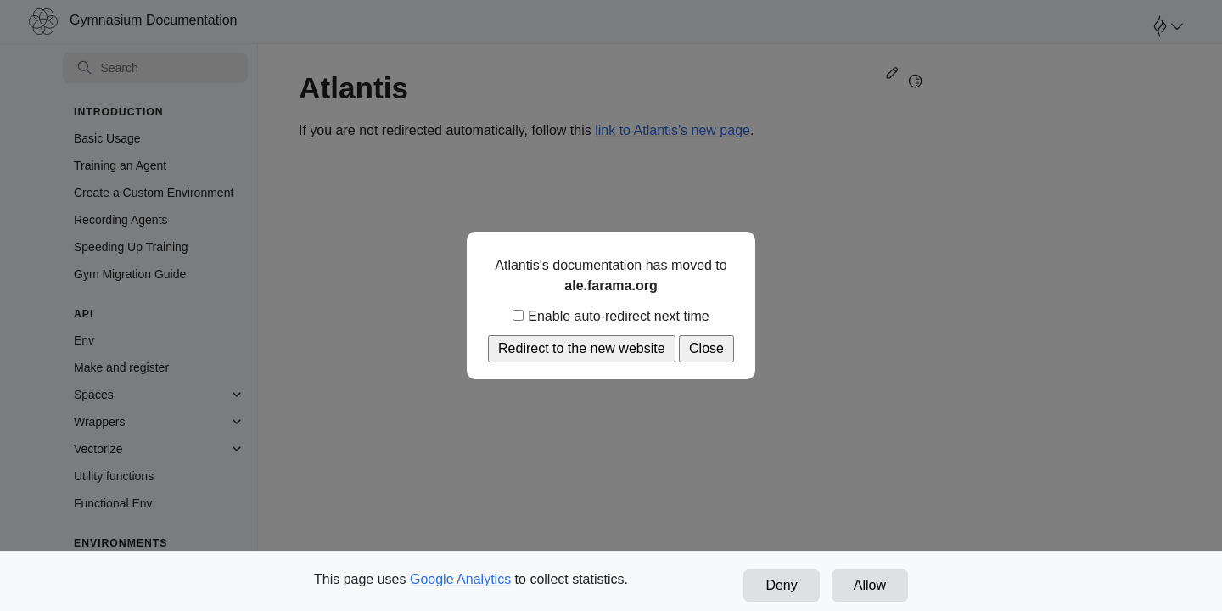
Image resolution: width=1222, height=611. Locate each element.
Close (706, 348)
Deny (781, 585)
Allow (870, 585)
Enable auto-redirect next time (611, 316)
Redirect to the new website (581, 348)
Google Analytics (460, 579)
